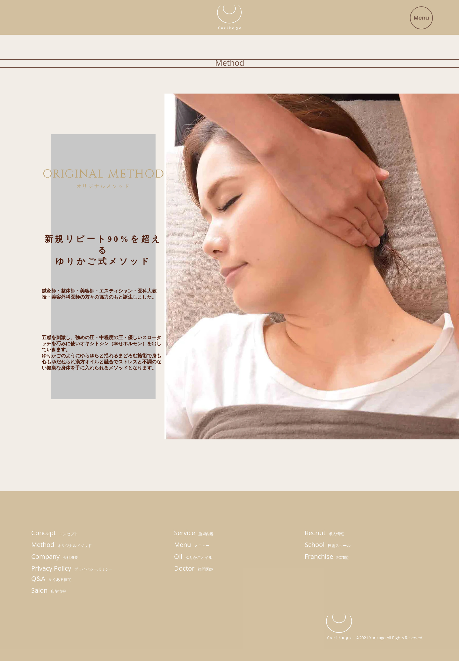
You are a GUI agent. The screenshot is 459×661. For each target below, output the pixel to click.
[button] (421, 17)
